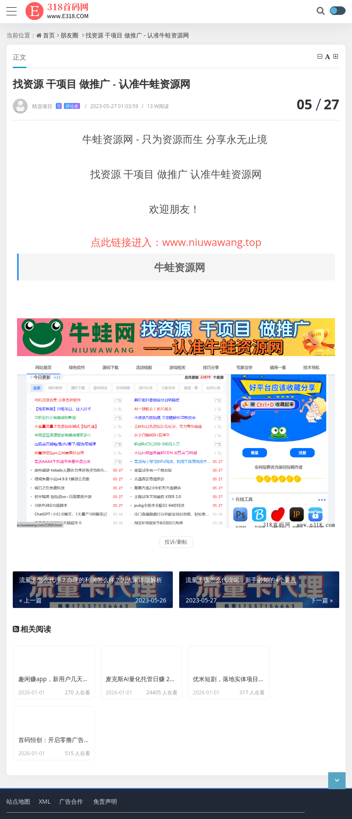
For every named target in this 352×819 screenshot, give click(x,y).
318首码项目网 (87, 780)
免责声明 (105, 758)
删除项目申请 (191, 806)
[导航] (11, 10)
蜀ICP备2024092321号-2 (37, 806)
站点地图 (18, 758)
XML (45, 758)
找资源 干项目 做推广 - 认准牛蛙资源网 (137, 35)
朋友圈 (69, 35)
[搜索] (321, 11)
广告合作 (71, 758)
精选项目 (56, 106)
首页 (49, 35)
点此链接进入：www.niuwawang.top (176, 242)
